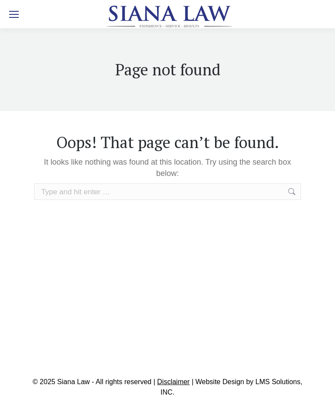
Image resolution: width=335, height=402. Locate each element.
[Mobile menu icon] (14, 14)
